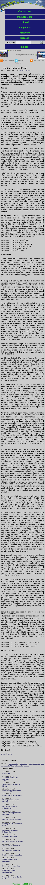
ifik (22, 766)
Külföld (25, 22)
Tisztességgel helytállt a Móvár (11, 785)
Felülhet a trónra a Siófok (11, 819)
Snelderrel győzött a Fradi (11, 791)
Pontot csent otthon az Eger (12, 855)
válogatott (18, 766)
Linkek (24, 47)
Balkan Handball (15, 50)
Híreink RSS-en (7, 60)
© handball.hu (24, 70)
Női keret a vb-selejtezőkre (12, 795)
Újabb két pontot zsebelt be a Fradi (12, 878)
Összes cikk (24, 11)
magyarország (13, 764)
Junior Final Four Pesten (11, 846)
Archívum (25, 32)
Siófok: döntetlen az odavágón (9, 860)
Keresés (24, 38)
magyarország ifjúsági (7, 766)
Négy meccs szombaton (11, 866)
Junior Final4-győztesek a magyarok (11, 813)
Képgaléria (25, 27)
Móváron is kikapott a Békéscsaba (10, 831)
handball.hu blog (37, 60)
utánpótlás (23, 764)
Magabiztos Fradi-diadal (11, 850)
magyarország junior (36, 764)
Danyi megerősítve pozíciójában (9, 871)
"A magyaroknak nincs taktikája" (10, 801)
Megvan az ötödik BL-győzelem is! (10, 807)
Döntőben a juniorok (9, 836)
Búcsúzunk (6, 773)
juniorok (26, 766)
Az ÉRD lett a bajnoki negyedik (10, 779)
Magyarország (24, 17)
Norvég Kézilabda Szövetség (25, 54)
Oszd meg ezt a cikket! (9, 760)
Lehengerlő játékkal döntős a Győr (12, 824)
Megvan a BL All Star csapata (13, 841)
